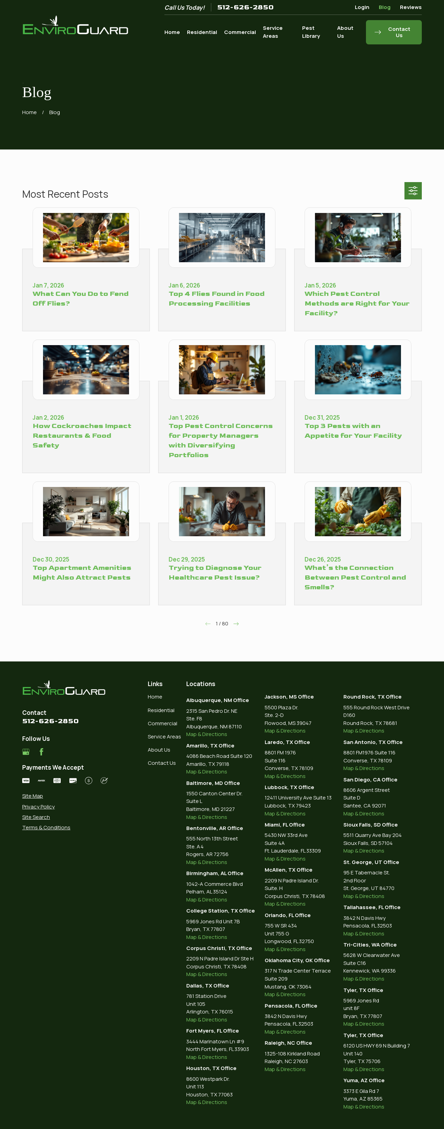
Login (362, 7)
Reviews (411, 7)
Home (155, 696)
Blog (385, 7)
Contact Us (162, 763)
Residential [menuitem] (202, 32)
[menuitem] (65, 796)
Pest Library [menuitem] (311, 32)
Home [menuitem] (172, 32)
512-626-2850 (245, 7)
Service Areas (164, 736)
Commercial (162, 723)
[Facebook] (41, 751)
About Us (159, 749)
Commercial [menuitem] (240, 32)
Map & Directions (206, 734)
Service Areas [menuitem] (273, 32)
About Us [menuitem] (345, 32)
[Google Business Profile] (25, 751)
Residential (161, 710)
